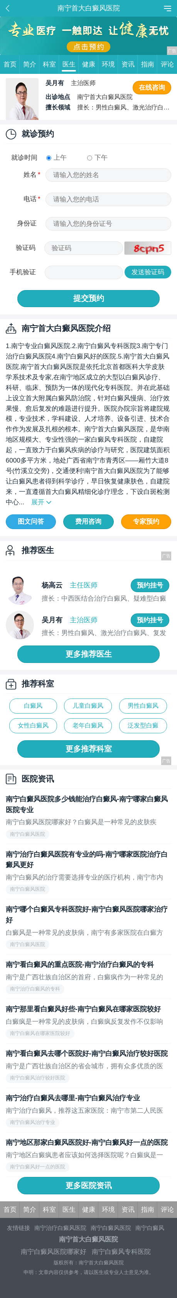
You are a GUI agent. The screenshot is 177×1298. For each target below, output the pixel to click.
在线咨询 (152, 87)
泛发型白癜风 (143, 727)
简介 (31, 64)
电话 (30, 199)
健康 (90, 64)
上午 (56, 157)
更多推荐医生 (89, 654)
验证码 (25, 247)
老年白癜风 (87, 725)
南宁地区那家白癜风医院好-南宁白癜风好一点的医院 (87, 1142)
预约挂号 (150, 585)
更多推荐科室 (89, 749)
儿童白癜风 (87, 705)
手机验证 (23, 272)
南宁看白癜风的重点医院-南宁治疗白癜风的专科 (80, 964)
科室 (51, 64)
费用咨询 (88, 521)
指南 (149, 64)
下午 (97, 157)
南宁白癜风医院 (111, 1228)
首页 (11, 64)
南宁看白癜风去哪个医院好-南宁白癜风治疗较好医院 (87, 1053)
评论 (167, 64)
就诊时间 (24, 157)
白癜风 (33, 705)
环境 (110, 64)
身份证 (27, 223)
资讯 (129, 64)
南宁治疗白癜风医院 (60, 1228)
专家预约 (146, 521)
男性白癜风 (143, 705)
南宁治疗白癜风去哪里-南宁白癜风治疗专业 (73, 1098)
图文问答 (31, 521)
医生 (70, 64)
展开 (37, 502)
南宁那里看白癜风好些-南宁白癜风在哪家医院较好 (83, 1009)
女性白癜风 (33, 725)
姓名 (30, 174)
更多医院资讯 (89, 1185)
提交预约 (88, 298)
